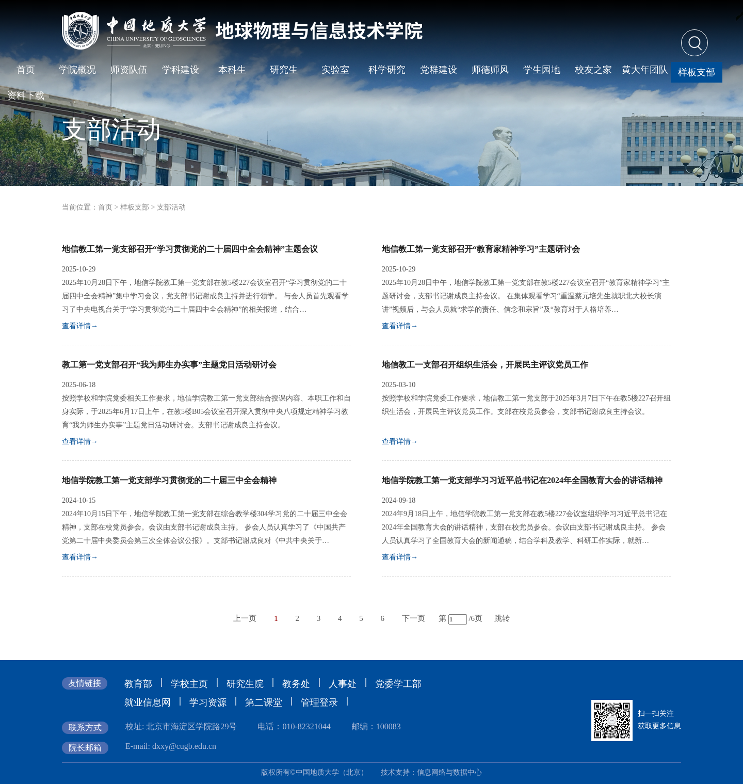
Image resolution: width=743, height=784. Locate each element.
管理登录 (319, 702)
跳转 (502, 618)
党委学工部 (398, 684)
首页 (105, 207)
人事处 (343, 684)
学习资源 (208, 702)
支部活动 (171, 207)
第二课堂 (263, 702)
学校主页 (189, 684)
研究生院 (245, 684)
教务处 (296, 684)
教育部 (138, 684)
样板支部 (134, 207)
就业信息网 (147, 702)
